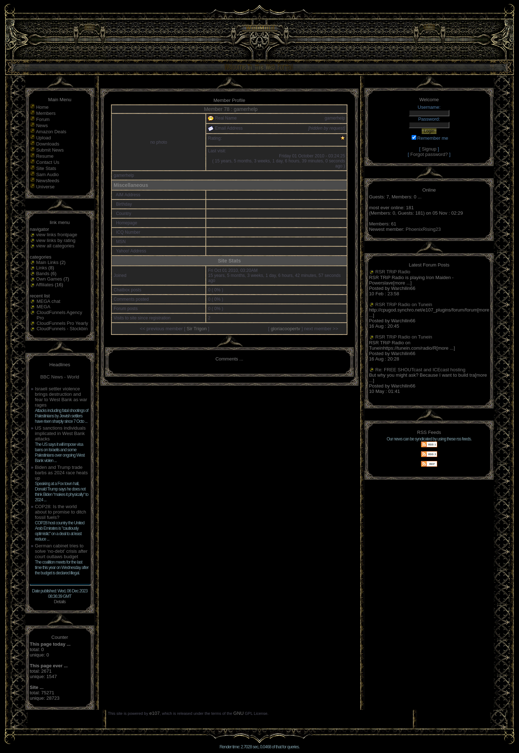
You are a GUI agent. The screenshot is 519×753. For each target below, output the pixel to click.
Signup (429, 149)
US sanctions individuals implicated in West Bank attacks (60, 433)
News (42, 125)
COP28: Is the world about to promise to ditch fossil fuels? (60, 512)
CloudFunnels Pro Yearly (62, 323)
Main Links (47, 262)
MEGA (43, 306)
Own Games (49, 279)
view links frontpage (56, 234)
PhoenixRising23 (423, 229)
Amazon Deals (51, 131)
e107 (154, 713)
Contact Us (47, 162)
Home (42, 107)
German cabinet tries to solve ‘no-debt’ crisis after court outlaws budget (61, 551)
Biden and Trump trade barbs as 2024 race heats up (61, 473)
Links (41, 267)
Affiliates (44, 284)
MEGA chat (49, 301)
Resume (44, 156)
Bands (42, 273)
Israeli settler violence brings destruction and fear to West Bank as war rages (61, 397)
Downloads (47, 144)
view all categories (55, 245)
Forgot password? (429, 154)
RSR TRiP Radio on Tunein (403, 304)
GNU (238, 713)
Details (60, 601)
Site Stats (46, 168)
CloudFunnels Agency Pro (59, 315)
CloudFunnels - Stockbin (62, 328)
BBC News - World (59, 377)
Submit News (50, 150)
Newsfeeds (47, 180)
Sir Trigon (197, 328)
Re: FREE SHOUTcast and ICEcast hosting (420, 369)
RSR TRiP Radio (392, 271)
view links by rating (55, 240)
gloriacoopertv (285, 328)
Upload (43, 137)
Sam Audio (47, 174)
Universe (45, 186)
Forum (43, 119)
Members (46, 113)
